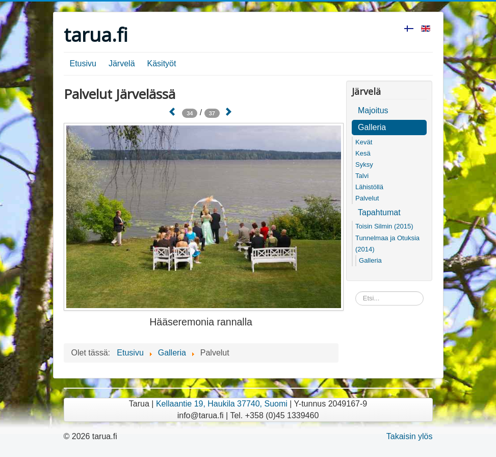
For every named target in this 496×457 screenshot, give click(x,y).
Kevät (363, 142)
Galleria (372, 127)
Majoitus (373, 110)
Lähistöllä (369, 187)
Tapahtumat (379, 212)
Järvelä (122, 63)
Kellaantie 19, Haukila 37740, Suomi (222, 403)
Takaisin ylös (409, 436)
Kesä (363, 153)
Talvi (362, 176)
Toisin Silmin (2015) (384, 226)
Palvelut (367, 198)
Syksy (364, 164)
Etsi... (355, 291)
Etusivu (83, 63)
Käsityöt (161, 63)
